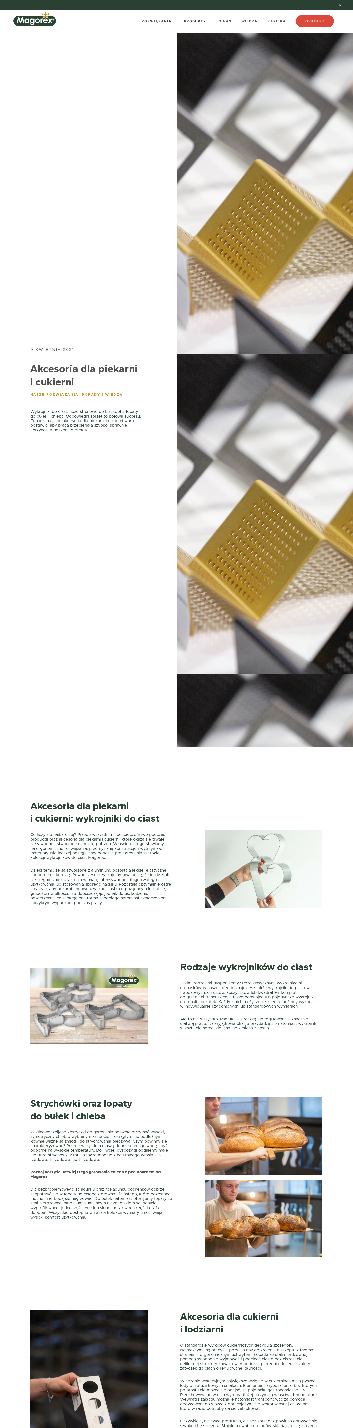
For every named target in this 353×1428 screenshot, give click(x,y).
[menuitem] (339, 5)
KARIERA (277, 21)
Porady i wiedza (102, 394)
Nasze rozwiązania (54, 394)
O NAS (225, 21)
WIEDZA (249, 21)
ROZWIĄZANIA (157, 21)
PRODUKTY (195, 21)
